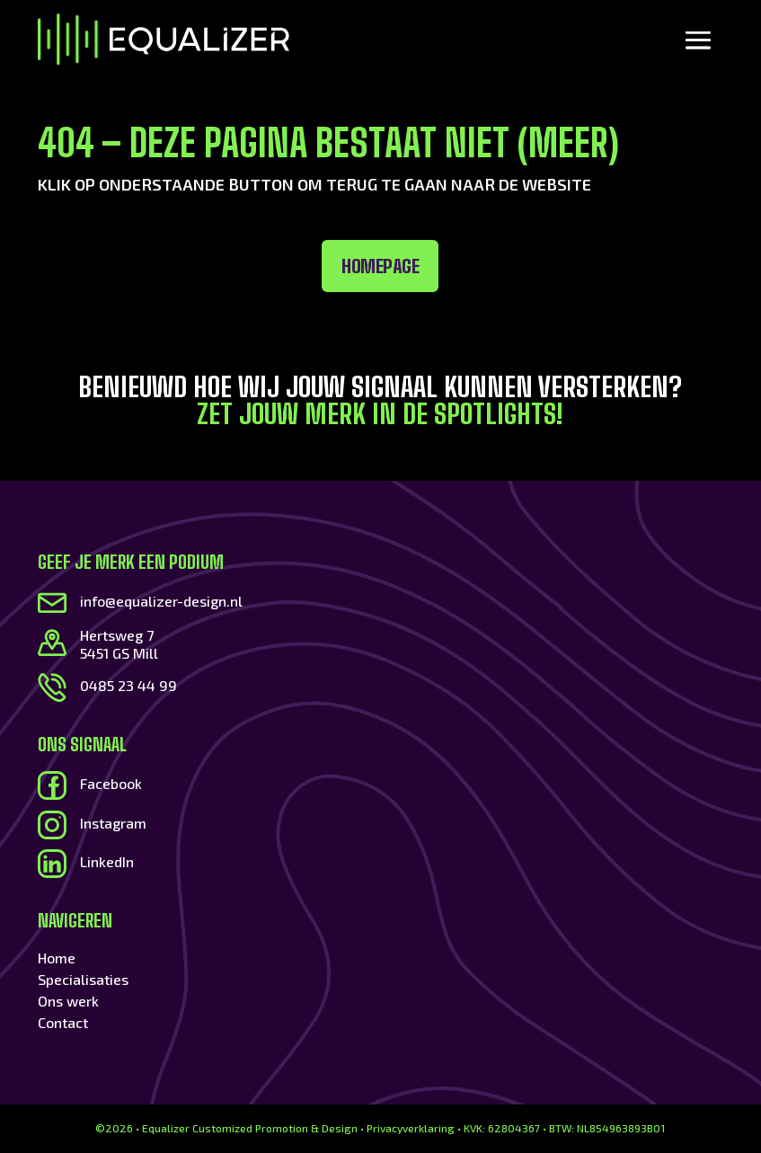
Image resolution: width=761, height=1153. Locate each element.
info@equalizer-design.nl (161, 600)
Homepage (252, 266)
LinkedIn (107, 861)
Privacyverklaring (411, 1128)
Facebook (111, 783)
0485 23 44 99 (128, 685)
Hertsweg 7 (117, 634)
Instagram (113, 822)
